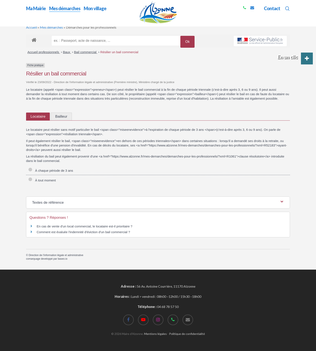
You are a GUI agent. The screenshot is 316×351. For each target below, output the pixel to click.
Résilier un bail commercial (119, 52)
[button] (307, 58)
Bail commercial (85, 52)
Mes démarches (51, 27)
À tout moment (42, 180)
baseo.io (62, 258)
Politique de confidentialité (187, 334)
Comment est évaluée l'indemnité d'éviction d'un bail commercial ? (83, 232)
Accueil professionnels (44, 52)
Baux (67, 52)
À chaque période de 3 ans (50, 170)
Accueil (31, 27)
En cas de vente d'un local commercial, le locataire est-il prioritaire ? (84, 226)
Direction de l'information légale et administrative (56, 255)
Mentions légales (155, 334)
